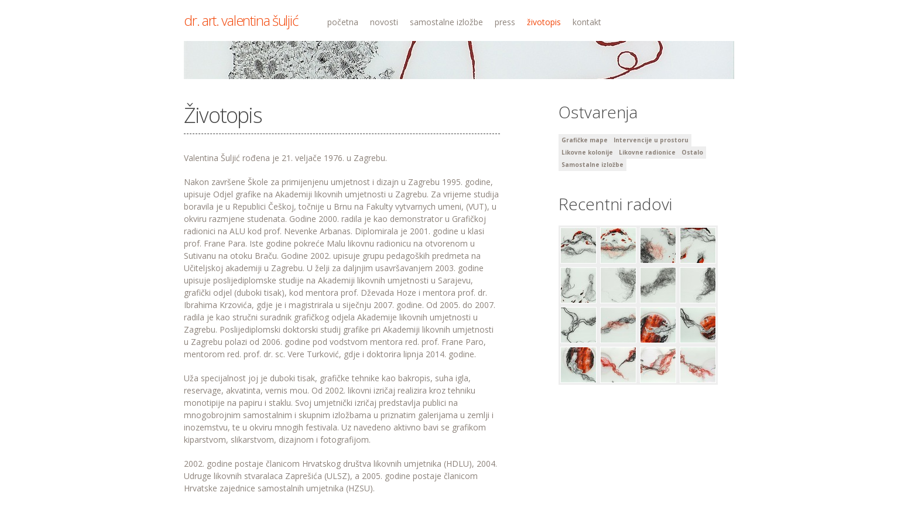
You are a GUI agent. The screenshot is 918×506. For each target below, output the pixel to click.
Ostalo (692, 152)
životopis (544, 22)
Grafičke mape (584, 140)
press (505, 22)
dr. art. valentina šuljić (241, 20)
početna (342, 22)
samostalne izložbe (446, 22)
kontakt (587, 22)
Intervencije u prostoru (651, 140)
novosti (384, 22)
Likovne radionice (647, 152)
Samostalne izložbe (592, 164)
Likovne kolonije (587, 152)
